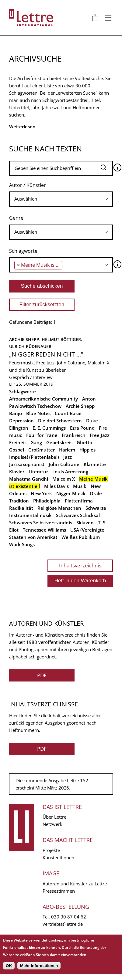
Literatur (38, 471)
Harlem (67, 450)
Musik (79, 486)
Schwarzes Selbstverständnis (40, 522)
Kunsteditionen (58, 857)
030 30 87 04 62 (68, 917)
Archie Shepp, (25, 339)
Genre (16, 218)
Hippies (87, 450)
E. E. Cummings (49, 428)
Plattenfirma (79, 501)
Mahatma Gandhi (28, 479)
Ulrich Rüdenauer (30, 346)
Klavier (16, 471)
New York (41, 493)
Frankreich (73, 435)
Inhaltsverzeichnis (80, 565)
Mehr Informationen (39, 965)
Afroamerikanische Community (43, 399)
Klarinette (95, 464)
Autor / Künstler (27, 185)
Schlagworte (23, 251)
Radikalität (21, 508)
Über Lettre (54, 817)
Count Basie (68, 413)
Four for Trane (42, 435)
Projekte (51, 850)
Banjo (15, 413)
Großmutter (41, 450)
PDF (42, 675)
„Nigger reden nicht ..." (46, 354)
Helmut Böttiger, (62, 339)
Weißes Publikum (80, 537)
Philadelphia (47, 501)
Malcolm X (63, 479)
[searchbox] (61, 198)
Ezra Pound (82, 428)
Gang (36, 442)
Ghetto (84, 442)
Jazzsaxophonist (26, 464)
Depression (21, 421)
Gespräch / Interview (31, 377)
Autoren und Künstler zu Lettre (75, 884)
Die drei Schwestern (60, 421)
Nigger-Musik (70, 493)
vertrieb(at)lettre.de (63, 924)
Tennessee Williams (44, 530)
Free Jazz (99, 435)
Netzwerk (52, 824)
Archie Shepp (80, 406)
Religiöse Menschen (59, 508)
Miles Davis (56, 486)
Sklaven (85, 522)
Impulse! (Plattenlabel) (34, 457)
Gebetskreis (59, 442)
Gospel (16, 450)
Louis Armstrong (70, 471)
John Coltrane (64, 464)
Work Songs (22, 544)
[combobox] (61, 199)
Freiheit (17, 442)
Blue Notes (38, 413)
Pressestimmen (59, 891)
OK (9, 965)
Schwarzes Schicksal (78, 515)
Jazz (67, 457)
